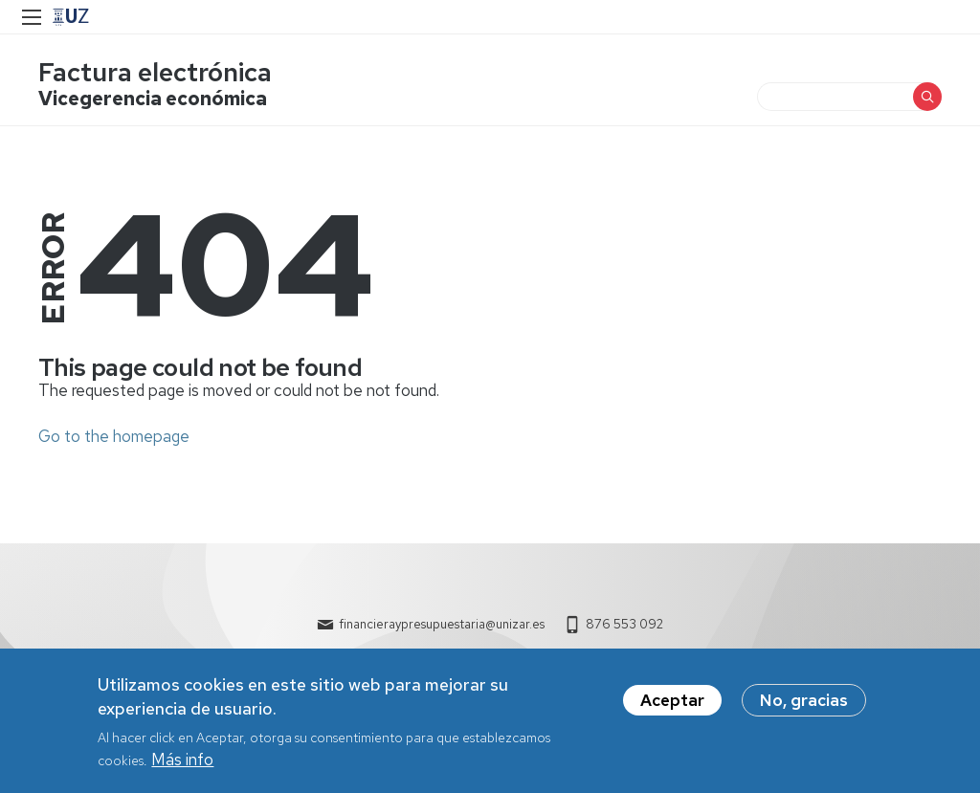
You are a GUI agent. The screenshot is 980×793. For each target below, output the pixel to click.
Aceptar (672, 707)
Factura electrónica (155, 72)
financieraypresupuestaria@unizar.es (442, 624)
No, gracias (804, 707)
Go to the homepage (113, 436)
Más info (182, 767)
